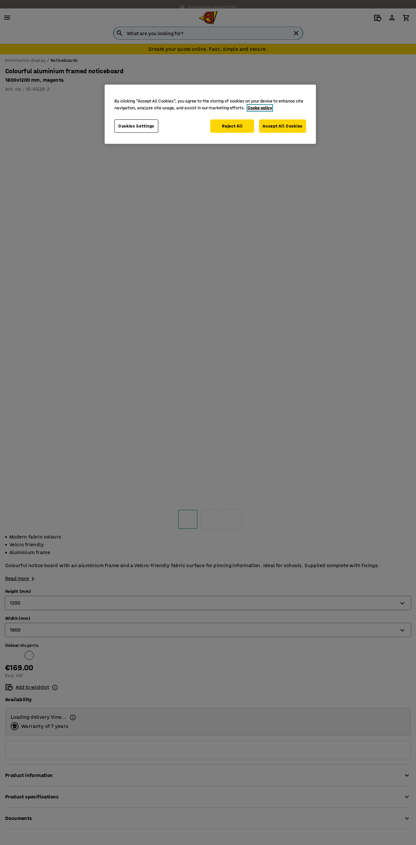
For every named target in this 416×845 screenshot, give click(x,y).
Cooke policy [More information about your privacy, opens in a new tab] (260, 108)
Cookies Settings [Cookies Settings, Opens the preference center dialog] (136, 126)
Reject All (231, 126)
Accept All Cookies (283, 126)
